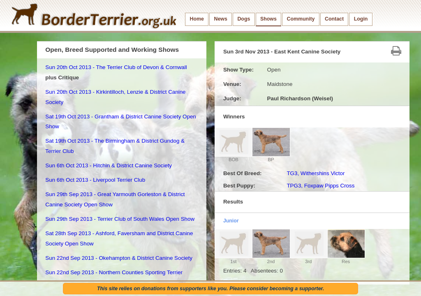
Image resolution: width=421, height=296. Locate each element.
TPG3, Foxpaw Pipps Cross (320, 186)
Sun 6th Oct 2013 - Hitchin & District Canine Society (108, 165)
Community (301, 19)
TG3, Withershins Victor (316, 173)
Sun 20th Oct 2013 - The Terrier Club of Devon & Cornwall (116, 67)
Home (197, 19)
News (220, 19)
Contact (334, 19)
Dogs (243, 19)
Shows (268, 19)
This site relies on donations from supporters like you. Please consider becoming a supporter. (210, 288)
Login (361, 19)
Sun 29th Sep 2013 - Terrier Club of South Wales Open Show (119, 219)
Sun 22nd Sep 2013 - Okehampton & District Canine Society (118, 258)
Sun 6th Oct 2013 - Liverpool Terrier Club (95, 180)
